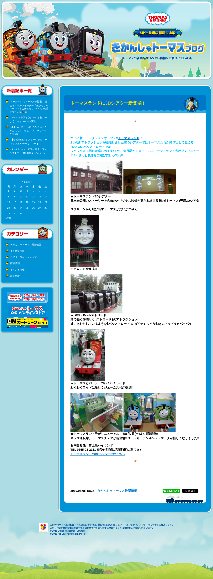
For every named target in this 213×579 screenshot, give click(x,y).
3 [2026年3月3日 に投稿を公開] (21, 191)
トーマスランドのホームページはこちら (97, 454)
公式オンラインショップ (23, 257)
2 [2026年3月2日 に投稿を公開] (14, 191)
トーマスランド (128, 138)
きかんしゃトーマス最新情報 (25, 244)
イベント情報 (17, 269)
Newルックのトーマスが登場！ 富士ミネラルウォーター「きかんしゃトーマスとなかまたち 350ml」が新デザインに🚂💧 (29, 106)
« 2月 (8, 218)
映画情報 (15, 276)
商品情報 (15, 263)
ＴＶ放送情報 (17, 251)
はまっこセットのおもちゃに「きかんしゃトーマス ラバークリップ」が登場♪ (29, 130)
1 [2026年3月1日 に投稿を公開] (8, 191)
